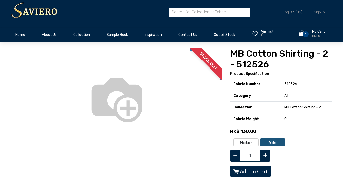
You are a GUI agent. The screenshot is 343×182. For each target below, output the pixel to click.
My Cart (318, 31)
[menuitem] (20, 36)
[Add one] (265, 156)
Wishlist (267, 31)
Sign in (319, 12)
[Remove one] (235, 156)
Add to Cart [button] (250, 171)
